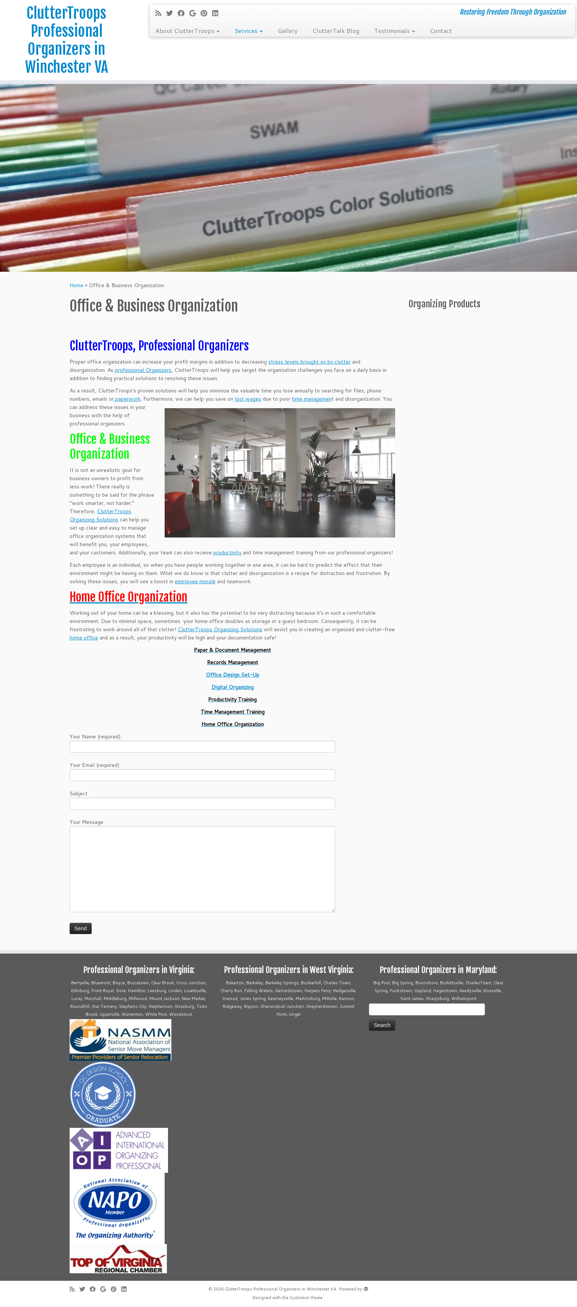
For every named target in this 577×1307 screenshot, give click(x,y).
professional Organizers (143, 370)
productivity (227, 552)
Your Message (202, 846)
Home (76, 285)
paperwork (127, 399)
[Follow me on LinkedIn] (217, 13)
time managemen (312, 399)
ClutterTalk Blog (335, 30)
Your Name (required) (202, 742)
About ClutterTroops (187, 30)
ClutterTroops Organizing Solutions (220, 629)
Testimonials (394, 30)
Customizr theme (306, 1298)
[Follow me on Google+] (195, 13)
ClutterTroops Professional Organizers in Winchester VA (66, 40)
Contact (441, 30)
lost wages (248, 399)
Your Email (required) (202, 770)
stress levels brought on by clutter (309, 361)
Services (249, 30)
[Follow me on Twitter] (172, 13)
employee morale (195, 581)
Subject (202, 799)
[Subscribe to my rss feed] (160, 13)
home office (84, 637)
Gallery (287, 30)
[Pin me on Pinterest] (206, 13)
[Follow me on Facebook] (183, 13)
